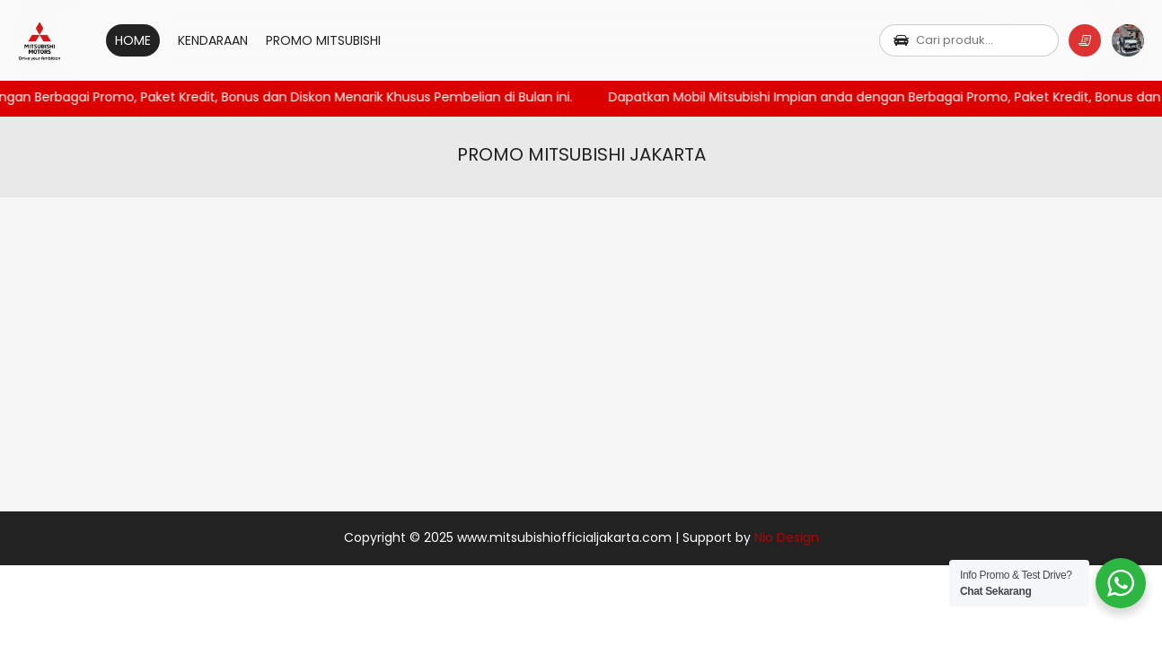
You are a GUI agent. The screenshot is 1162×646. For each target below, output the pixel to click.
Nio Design (786, 537)
